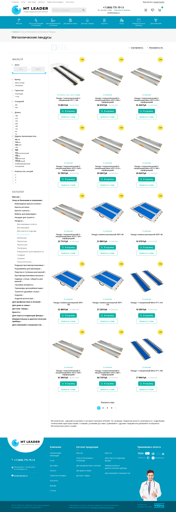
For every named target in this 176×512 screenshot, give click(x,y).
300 (15, 124)
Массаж (19, 22)
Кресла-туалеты (23, 210)
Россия (16, 142)
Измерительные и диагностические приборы (29, 320)
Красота (104, 22)
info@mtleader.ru (113, 13)
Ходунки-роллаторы (24, 298)
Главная (15, 2)
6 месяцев (17, 94)
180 (15, 116)
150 (15, 121)
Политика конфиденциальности (102, 508)
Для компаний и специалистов (27, 325)
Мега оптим (18, 83)
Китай (16, 139)
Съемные (21, 258)
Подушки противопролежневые (30, 265)
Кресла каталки (22, 207)
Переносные (22, 245)
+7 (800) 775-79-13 (113, 7)
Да (14, 105)
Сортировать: (137, 48)
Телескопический (20, 153)
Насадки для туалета (25, 217)
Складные (21, 255)
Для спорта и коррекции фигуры (28, 315)
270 (15, 118)
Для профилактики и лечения (53, 22)
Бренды (53, 485)
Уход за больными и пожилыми (36, 22)
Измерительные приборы (138, 22)
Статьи (53, 490)
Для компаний (155, 22)
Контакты (70, 2)
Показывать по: (156, 48)
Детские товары (87, 22)
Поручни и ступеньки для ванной (30, 272)
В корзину (68, 111)
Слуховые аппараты (24, 285)
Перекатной (18, 158)
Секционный (18, 161)
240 (15, 147)
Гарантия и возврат (55, 2)
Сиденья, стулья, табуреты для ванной (29, 280)
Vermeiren (17, 85)
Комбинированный (21, 164)
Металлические (23, 234)
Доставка (32, 2)
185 (15, 126)
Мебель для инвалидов (26, 214)
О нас (23, 2)
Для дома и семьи (70, 22)
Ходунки (19, 295)
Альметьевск (159, 2)
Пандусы (52, 32)
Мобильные (22, 238)
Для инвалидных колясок (27, 224)
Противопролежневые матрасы (29, 275)
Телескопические (24, 262)
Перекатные (22, 241)
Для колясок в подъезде (26, 231)
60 (14, 131)
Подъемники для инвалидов (28, 268)
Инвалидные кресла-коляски (28, 204)
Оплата (41, 2)
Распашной (18, 166)
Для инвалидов (23, 227)
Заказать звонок (122, 10)
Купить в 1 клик (68, 117)
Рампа (16, 156)
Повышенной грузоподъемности (30, 251)
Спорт (121, 22)
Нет (15, 107)
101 (15, 129)
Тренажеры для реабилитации (29, 288)
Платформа (22, 248)
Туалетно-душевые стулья (27, 291)
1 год (15, 96)
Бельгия (16, 145)
